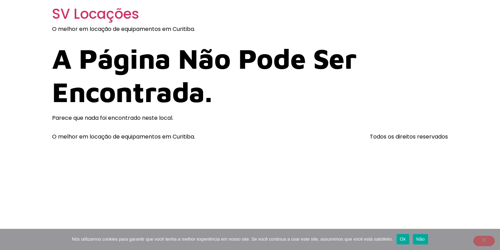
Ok (403, 239)
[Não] (484, 241)
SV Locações (95, 14)
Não (420, 239)
